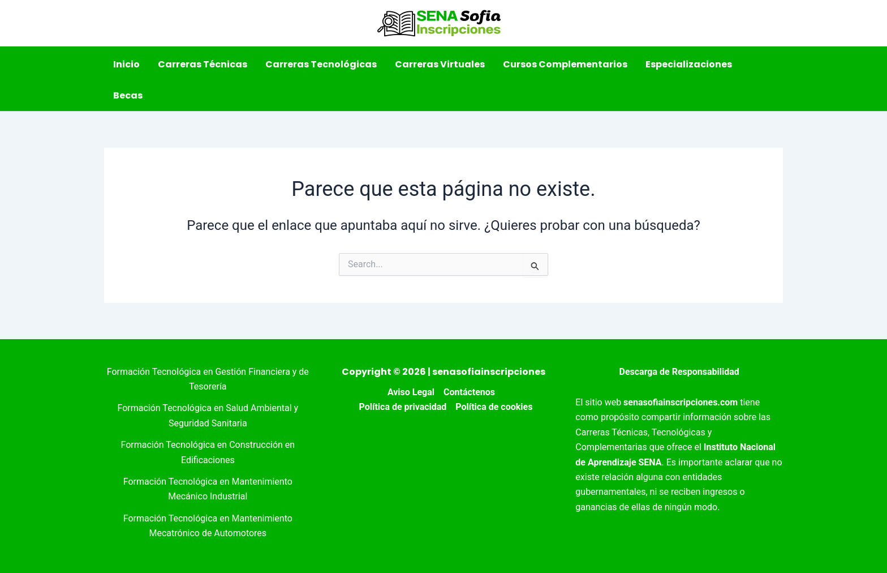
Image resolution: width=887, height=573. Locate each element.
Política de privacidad (403, 406)
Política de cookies (493, 406)
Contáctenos (469, 392)
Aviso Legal (410, 392)
